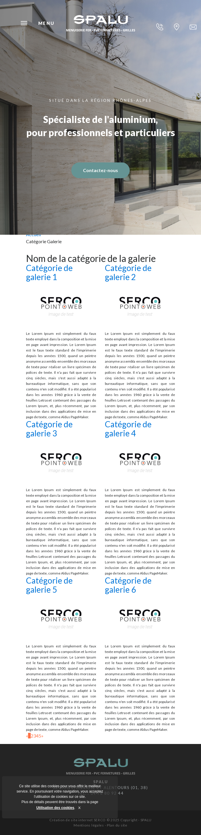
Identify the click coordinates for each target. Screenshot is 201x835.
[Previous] (27, 735)
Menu (24, 23)
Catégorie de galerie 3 (49, 428)
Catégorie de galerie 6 (128, 584)
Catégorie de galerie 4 (128, 428)
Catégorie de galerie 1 (49, 272)
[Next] (42, 735)
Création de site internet (71, 820)
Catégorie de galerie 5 (49, 584)
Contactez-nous (100, 170)
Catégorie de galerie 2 (128, 272)
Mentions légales (89, 825)
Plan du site (117, 825)
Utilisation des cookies (55, 808)
